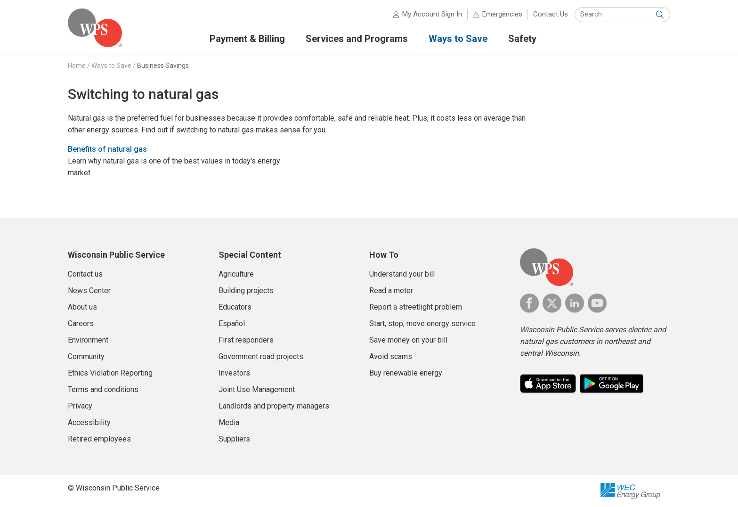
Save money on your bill (408, 339)
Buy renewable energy (405, 372)
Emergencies (502, 14)
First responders (246, 339)
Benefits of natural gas (107, 149)
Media (229, 422)
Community (86, 356)
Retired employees (99, 438)
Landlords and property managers (274, 405)
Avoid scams (390, 356)
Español (232, 323)
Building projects (246, 290)
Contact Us (550, 14)
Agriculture (236, 274)
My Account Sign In (432, 14)
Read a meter (391, 290)
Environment (88, 339)
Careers (81, 323)
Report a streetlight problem (415, 307)
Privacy (80, 405)
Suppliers (234, 438)
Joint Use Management (257, 389)
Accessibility (89, 422)
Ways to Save (111, 65)
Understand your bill (402, 274)
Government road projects (261, 356)
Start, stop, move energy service (422, 323)
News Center (89, 290)
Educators (235, 307)
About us (82, 307)
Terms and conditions (103, 389)
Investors (234, 372)
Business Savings (163, 65)
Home (77, 65)
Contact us (85, 274)
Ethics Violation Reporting (110, 372)
